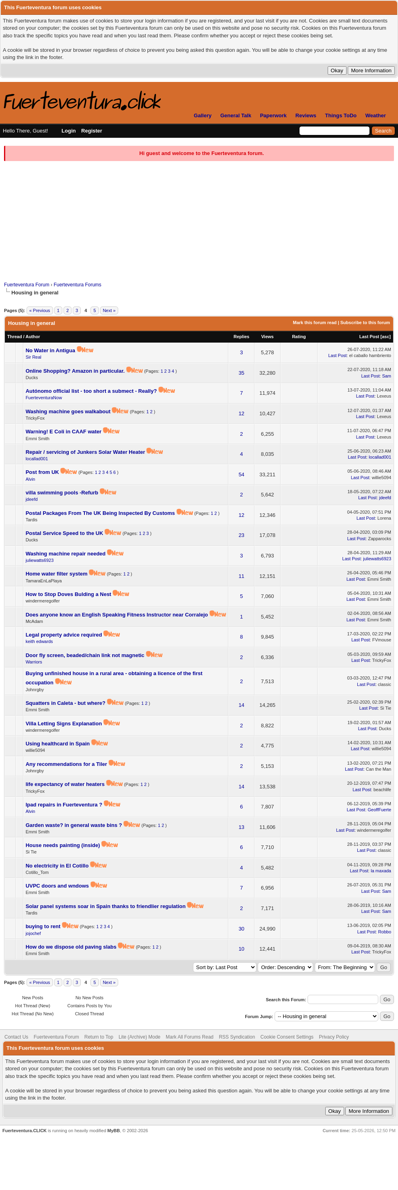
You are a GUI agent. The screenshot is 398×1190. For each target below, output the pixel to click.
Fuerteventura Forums (77, 285)
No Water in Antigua (51, 350)
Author (32, 336)
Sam (386, 376)
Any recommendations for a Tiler (67, 764)
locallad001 (37, 458)
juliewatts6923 (40, 560)
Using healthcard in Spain (58, 744)
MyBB (113, 1130)
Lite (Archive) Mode (139, 1037)
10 (241, 949)
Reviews (305, 115)
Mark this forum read (315, 322)
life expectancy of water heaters (66, 784)
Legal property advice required (65, 635)
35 (241, 373)
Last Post (369, 336)
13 (241, 827)
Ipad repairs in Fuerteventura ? (65, 805)
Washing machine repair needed (66, 554)
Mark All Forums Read (189, 1037)
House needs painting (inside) (64, 845)
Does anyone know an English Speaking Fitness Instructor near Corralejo (117, 615)
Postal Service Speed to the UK (65, 533)
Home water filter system (57, 574)
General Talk (235, 115)
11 (241, 576)
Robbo (384, 931)
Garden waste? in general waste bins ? (74, 825)
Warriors (34, 661)
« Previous (39, 310)
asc (385, 336)
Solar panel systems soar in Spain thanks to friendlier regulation (106, 906)
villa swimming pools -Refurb (63, 493)
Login (69, 131)
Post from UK (43, 472)
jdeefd (32, 499)
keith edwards (39, 641)
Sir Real (33, 357)
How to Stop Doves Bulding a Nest (69, 594)
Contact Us (16, 1037)
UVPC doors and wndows (58, 886)
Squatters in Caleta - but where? (66, 703)
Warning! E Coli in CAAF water (64, 432)
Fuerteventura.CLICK (24, 1130)
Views (267, 336)
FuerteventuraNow (44, 397)
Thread (14, 336)
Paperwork (273, 115)
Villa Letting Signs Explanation (64, 724)
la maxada (381, 870)
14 (241, 705)
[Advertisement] (199, 221)
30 (241, 929)
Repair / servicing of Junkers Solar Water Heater (86, 452)
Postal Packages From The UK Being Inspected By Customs (101, 513)
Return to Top (98, 1037)
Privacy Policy (334, 1037)
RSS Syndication (237, 1037)
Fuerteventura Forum (26, 285)
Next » (109, 310)
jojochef (33, 933)
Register (91, 131)
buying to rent (44, 926)
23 (241, 535)
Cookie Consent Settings (287, 1037)
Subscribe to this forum (365, 322)
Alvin (30, 479)
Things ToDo (341, 115)
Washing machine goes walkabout (69, 411)
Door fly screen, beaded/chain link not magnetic (86, 655)
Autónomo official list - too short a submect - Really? (92, 391)
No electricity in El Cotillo (58, 866)
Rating (299, 336)
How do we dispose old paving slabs (72, 947)
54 (241, 475)
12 (241, 413)
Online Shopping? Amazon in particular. (76, 371)
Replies (241, 336)
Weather (375, 115)
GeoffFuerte (380, 809)
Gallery (202, 115)
